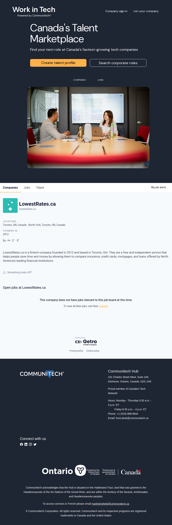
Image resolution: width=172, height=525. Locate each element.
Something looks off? (17, 272)
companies (10, 187)
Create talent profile (58, 62)
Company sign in (116, 11)
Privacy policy (76, 351)
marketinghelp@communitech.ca (110, 503)
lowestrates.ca (27, 209)
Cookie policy (92, 351)
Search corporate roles (118, 62)
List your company (146, 11)
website (103, 306)
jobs (27, 187)
